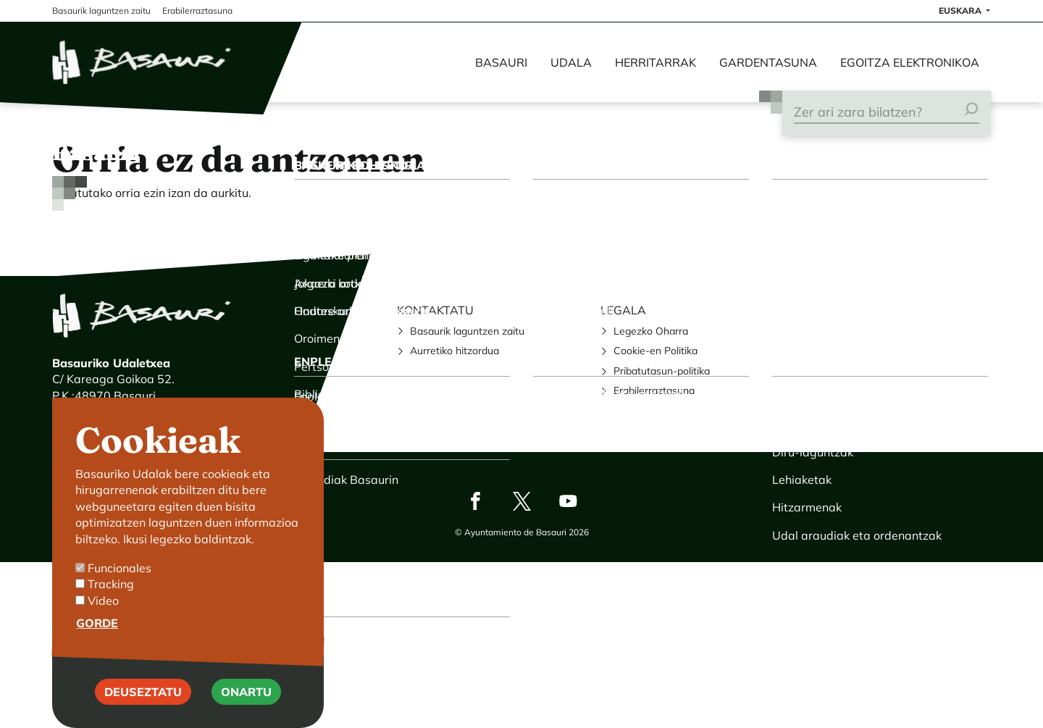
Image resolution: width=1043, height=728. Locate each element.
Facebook (475, 500)
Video (103, 612)
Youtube (567, 500)
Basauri (501, 62)
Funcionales (119, 579)
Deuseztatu (143, 702)
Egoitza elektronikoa (909, 62)
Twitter (521, 500)
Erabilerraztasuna (654, 390)
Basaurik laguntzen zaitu (467, 331)
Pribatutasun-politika (661, 370)
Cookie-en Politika (655, 350)
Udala (571, 62)
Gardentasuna (768, 62)
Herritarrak (655, 62)
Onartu (246, 702)
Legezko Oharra (650, 331)
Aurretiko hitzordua (454, 350)
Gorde (97, 634)
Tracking (111, 595)
